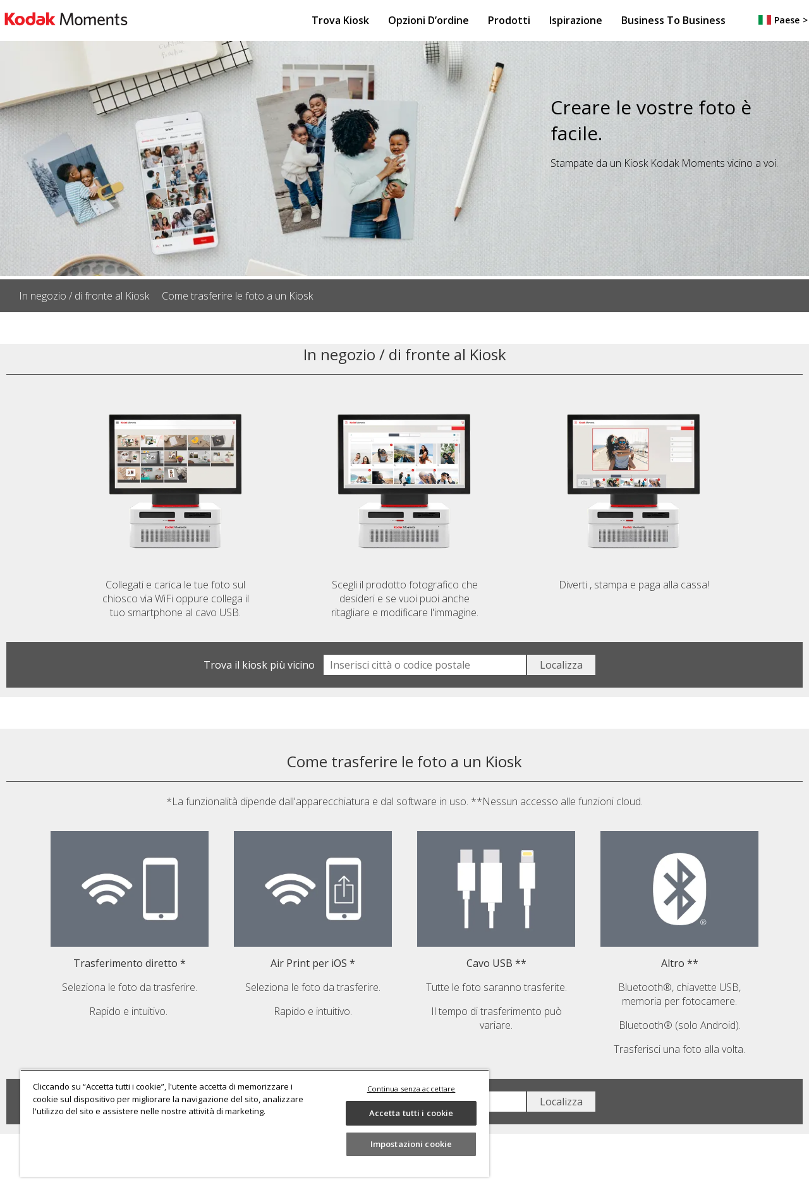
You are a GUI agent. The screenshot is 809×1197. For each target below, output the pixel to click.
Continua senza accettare (411, 1088)
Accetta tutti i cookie (411, 1113)
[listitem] (90, 296)
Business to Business (673, 20)
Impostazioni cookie (411, 1144)
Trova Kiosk (340, 20)
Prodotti (509, 20)
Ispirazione (575, 20)
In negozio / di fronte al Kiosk (84, 296)
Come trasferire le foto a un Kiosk (237, 296)
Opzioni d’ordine (428, 20)
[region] (254, 1123)
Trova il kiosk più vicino (259, 665)
